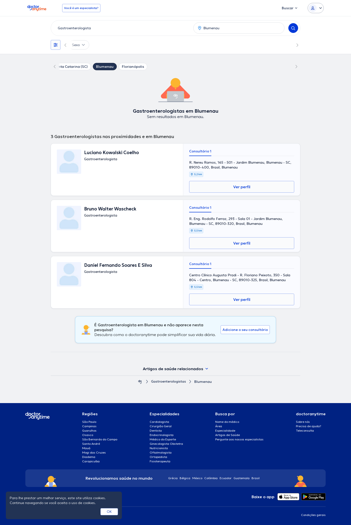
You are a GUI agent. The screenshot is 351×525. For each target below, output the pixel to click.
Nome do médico (227, 422)
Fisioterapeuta (160, 461)
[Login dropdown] (316, 8)
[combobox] (121, 28)
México (197, 478)
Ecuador (226, 478)
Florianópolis (133, 66)
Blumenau (105, 66)
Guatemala (242, 478)
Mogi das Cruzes (94, 452)
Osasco (87, 435)
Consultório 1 (200, 151)
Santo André (91, 444)
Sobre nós (303, 422)
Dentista (156, 430)
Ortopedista (158, 457)
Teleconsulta (305, 430)
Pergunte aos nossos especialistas (239, 439)
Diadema (88, 457)
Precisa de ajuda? (308, 426)
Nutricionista (159, 448)
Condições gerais (313, 515)
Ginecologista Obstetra (166, 444)
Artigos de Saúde (227, 435)
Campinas (89, 426)
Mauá (86, 448)
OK (109, 511)
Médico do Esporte (163, 439)
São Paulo (89, 422)
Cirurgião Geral (161, 426)
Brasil (256, 478)
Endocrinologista (162, 435)
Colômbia (211, 478)
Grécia (173, 478)
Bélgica (185, 478)
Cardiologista (159, 422)
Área (218, 426)
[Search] (293, 28)
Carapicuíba (91, 461)
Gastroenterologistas (168, 382)
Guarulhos (89, 430)
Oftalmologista (161, 452)
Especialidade (225, 430)
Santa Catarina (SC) (71, 66)
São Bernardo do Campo (99, 439)
